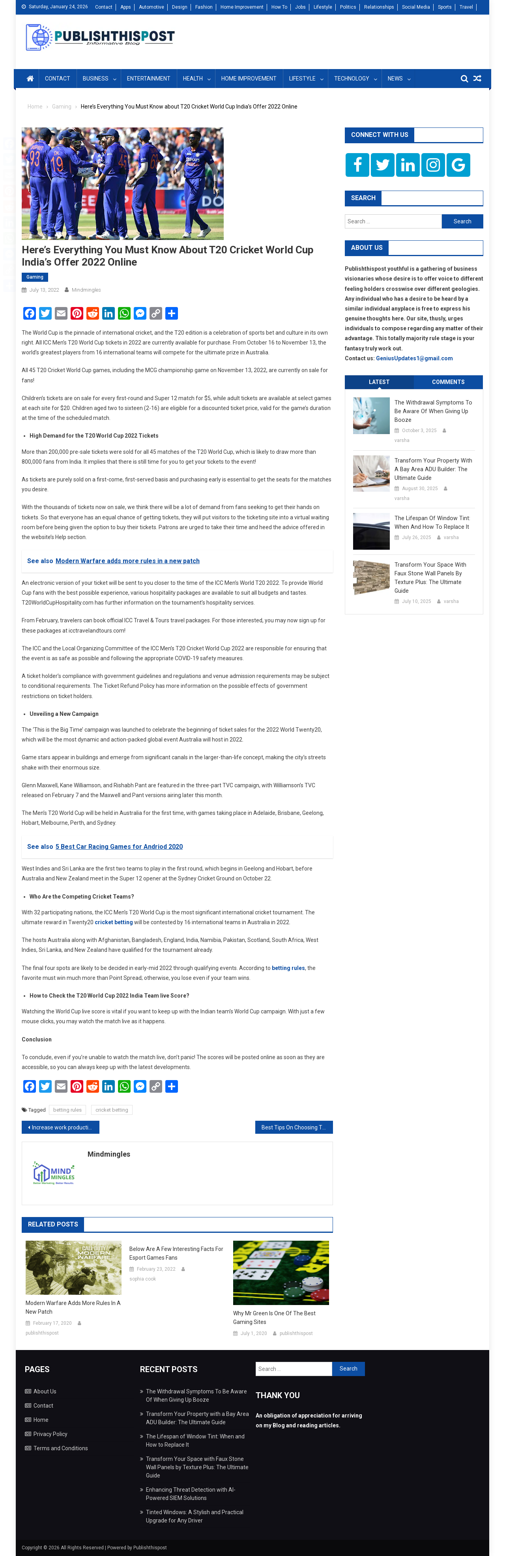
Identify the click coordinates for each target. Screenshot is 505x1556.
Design (179, 7)
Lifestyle (323, 7)
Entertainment (148, 78)
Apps (125, 7)
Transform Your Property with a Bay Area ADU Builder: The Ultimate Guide (435, 469)
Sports (445, 7)
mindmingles (86, 290)
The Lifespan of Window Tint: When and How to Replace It (431, 522)
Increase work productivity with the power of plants (65, 1127)
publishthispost (42, 1333)
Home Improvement (242, 7)
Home (41, 1420)
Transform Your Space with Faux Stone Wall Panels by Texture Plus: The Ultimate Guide (429, 578)
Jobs (300, 7)
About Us (45, 1391)
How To (279, 7)
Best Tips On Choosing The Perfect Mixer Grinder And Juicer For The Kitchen (297, 1127)
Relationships (379, 7)
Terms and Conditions (61, 1448)
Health (193, 78)
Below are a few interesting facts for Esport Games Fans (176, 1253)
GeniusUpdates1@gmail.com (414, 358)
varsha (402, 440)
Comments (448, 382)
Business (95, 78)
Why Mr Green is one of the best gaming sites (274, 1317)
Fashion (204, 7)
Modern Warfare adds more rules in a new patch (73, 1307)
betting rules (67, 1110)
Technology (351, 78)
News (395, 78)
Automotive (151, 7)
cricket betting (111, 1110)
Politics (348, 7)
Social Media (416, 7)
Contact (103, 7)
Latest (379, 382)
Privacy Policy (50, 1434)
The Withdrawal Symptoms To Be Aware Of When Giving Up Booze (432, 411)
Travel (466, 7)
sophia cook (142, 1279)
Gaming (34, 277)
